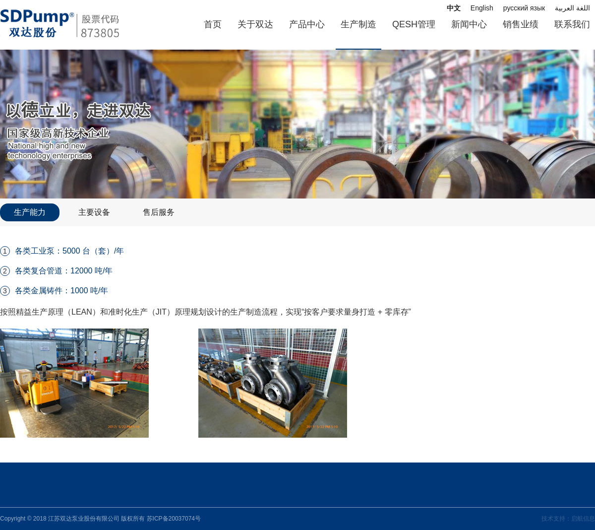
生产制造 (358, 24)
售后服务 (159, 212)
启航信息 (583, 518)
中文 (454, 8)
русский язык (524, 8)
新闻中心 (469, 24)
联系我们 (572, 24)
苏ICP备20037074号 (174, 518)
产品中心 (307, 24)
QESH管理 (413, 24)
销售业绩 (520, 24)
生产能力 (30, 212)
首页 (213, 24)
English (482, 8)
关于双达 (255, 24)
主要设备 (94, 212)
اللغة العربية (572, 8)
